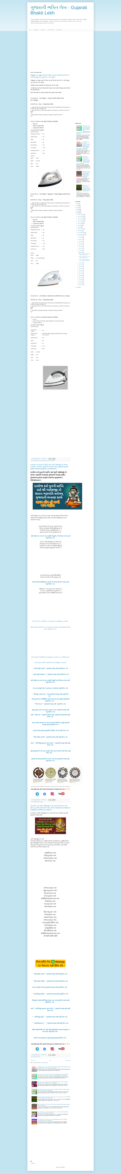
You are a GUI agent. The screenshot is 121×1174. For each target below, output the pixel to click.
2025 (78, 205)
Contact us (36, 29)
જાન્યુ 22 (81, 248)
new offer (40, 460)
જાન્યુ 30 (81, 237)
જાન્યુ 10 (81, 273)
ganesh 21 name (37, 1056)
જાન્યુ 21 (81, 250)
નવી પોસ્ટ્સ (33, 1060)
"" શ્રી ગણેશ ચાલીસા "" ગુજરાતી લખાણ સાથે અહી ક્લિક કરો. (50, 981)
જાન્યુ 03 (81, 282)
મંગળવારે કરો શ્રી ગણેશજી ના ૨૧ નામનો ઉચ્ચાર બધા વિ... (84, 260)
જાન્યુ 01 (81, 284)
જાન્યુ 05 (81, 279)
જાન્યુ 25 (81, 244)
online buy (48, 460)
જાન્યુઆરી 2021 (81, 234)
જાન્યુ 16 (81, 266)
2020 (78, 287)
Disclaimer (59, 29)
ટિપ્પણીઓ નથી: (44, 458)
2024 (78, 207)
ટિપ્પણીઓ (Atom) (44, 1062)
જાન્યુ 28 (81, 239)
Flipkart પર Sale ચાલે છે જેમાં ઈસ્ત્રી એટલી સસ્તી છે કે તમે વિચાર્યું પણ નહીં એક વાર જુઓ (50, 76)
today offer (53, 460)
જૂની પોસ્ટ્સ (67, 1060)
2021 (78, 212)
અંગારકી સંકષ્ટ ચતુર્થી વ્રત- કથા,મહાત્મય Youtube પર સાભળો (50, 621)
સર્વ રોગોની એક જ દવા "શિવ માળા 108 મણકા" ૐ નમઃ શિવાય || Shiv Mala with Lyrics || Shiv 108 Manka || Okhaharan (53, 1112)
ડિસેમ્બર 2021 (80, 214)
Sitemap (33, 1163)
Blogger (57, 1167)
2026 (78, 203)
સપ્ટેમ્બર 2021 (81, 219)
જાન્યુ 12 (81, 270)
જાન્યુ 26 (81, 243)
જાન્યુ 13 (81, 268)
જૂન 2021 (80, 225)
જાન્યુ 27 (81, 241)
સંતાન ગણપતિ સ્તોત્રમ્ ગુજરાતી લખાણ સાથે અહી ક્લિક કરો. (50, 987)
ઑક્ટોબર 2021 (81, 218)
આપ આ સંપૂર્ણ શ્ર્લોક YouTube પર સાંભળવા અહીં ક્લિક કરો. (50, 688)
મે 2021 (79, 227)
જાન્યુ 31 (81, 235)
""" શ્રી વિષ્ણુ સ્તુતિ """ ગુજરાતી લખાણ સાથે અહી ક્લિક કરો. (50, 1017)
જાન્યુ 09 (81, 275)
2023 (78, 209)
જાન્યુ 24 (81, 246)
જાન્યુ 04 (81, 281)
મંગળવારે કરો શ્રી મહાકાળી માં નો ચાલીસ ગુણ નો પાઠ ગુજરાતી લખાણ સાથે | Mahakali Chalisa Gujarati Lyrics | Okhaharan (83, 188)
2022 (78, 211)
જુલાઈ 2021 (80, 223)
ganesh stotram (37, 801)
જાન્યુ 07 (81, 277)
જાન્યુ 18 (81, 262)
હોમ (30, 29)
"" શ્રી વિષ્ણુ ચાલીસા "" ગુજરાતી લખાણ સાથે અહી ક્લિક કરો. (50, 994)
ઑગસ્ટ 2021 (80, 221)
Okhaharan (44, 460)
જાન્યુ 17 (81, 264)
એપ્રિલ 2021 (80, 228)
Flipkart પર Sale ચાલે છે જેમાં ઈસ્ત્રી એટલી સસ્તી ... (84, 254)
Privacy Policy (51, 29)
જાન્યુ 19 (81, 252)
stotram (41, 801)
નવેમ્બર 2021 (80, 216)
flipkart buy (36, 460)
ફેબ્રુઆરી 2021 (81, 232)
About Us (43, 29)
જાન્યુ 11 (81, 272)
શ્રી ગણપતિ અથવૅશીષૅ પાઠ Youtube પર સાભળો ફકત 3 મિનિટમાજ (50, 657)
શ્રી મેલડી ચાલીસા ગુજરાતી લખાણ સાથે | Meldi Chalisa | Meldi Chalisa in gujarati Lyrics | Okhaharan (86, 174)
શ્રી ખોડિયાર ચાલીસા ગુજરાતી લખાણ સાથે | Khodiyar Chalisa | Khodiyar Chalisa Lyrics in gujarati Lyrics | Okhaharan (83, 160)
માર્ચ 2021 (80, 230)
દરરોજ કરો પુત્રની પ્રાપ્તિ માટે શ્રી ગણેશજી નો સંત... (84, 257)
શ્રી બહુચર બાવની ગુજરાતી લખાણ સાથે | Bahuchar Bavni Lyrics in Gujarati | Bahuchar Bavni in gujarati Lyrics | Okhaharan (53, 1082)
